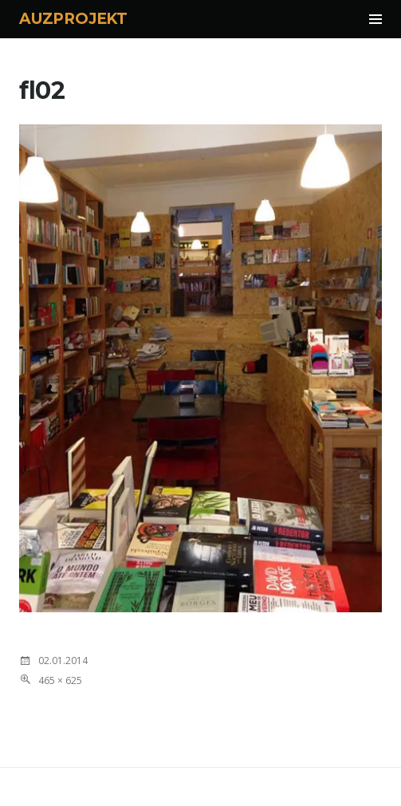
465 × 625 (60, 680)
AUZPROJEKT (73, 19)
